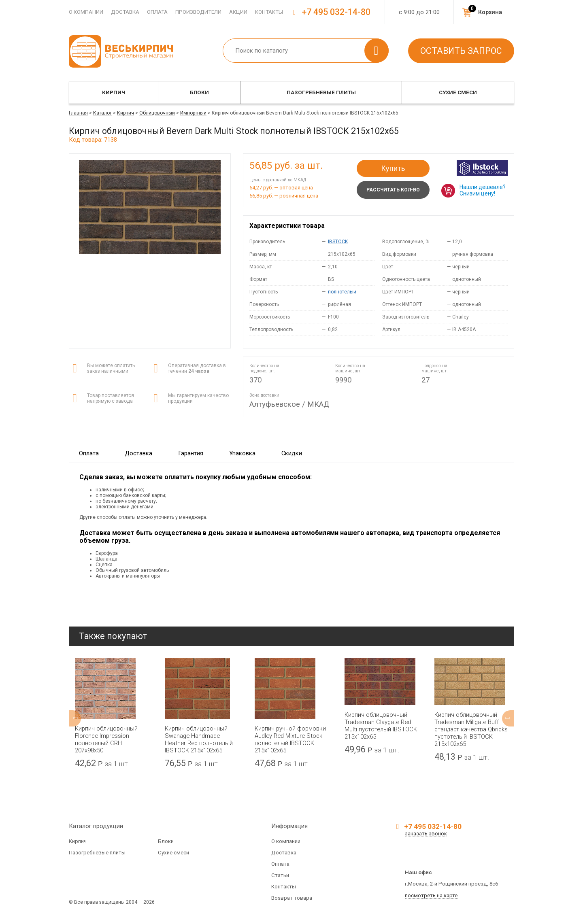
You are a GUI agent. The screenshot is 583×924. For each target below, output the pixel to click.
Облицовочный (157, 113)
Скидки (291, 453)
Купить (393, 168)
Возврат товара (291, 898)
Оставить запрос (461, 51)
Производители (198, 12)
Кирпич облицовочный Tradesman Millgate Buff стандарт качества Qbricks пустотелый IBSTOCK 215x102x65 (471, 729)
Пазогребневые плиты (321, 92)
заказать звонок (426, 834)
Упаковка (242, 453)
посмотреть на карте (431, 895)
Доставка (125, 12)
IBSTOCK (338, 241)
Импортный (193, 113)
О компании (86, 12)
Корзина (490, 12)
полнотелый (342, 292)
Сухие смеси (458, 92)
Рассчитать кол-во (393, 190)
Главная (78, 113)
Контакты (269, 12)
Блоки (199, 92)
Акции (238, 12)
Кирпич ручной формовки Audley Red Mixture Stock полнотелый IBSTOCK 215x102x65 (290, 739)
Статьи (280, 875)
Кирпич (114, 92)
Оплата (157, 12)
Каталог (102, 113)
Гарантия (190, 453)
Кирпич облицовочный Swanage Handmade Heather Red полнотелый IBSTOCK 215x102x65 (199, 739)
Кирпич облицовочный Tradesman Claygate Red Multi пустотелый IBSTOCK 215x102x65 (381, 725)
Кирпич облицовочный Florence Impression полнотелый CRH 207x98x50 (106, 739)
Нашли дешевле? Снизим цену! (483, 190)
